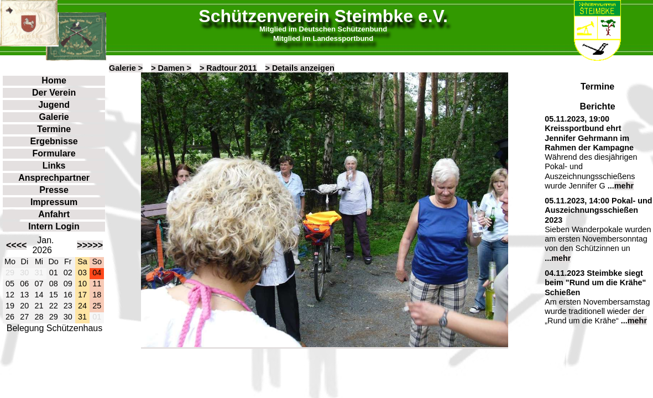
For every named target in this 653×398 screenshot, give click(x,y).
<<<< (16, 245)
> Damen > (171, 68)
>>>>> (90, 245)
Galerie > (126, 68)
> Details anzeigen (300, 68)
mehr (624, 185)
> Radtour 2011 (228, 68)
